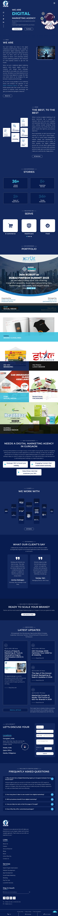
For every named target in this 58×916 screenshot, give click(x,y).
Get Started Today (28, 614)
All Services (37, 156)
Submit (45, 753)
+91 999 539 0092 (17, 901)
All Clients (29, 529)
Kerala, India (7, 748)
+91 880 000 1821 (9, 901)
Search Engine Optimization (10, 868)
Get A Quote (47, 914)
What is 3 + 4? (39, 748)
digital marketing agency (10, 85)
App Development (8, 873)
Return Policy (28, 911)
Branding (5, 878)
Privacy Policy (20, 911)
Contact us (17, 29)
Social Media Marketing (9, 875)
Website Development (9, 870)
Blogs (4, 851)
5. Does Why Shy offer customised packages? (19, 809)
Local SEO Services (8, 882)
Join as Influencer (7, 848)
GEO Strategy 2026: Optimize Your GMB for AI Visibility (42, 653)
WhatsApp (28, 914)
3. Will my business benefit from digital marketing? (21, 799)
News (4, 853)
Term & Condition (37, 911)
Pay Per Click (6, 880)
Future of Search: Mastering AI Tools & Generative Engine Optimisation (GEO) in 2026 (14, 655)
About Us (7, 96)
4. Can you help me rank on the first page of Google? (21, 804)
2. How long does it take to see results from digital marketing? (24, 794)
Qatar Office (7, 750)
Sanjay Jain (40, 578)
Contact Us (6, 858)
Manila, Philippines (9, 753)
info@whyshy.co (8, 903)
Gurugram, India (8, 738)
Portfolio (28, 29)
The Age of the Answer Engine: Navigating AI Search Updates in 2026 (42, 675)
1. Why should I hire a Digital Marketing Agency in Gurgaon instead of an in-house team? (28, 778)
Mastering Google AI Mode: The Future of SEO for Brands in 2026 (42, 697)
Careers (5, 846)
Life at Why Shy (7, 856)
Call (9, 914)
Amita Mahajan (17, 580)
